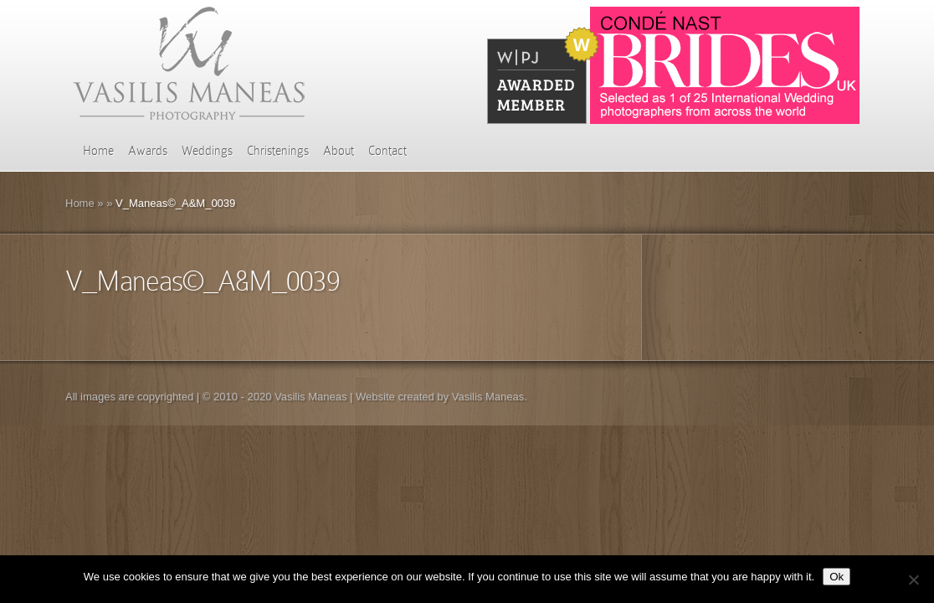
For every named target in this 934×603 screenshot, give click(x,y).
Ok (836, 576)
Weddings (207, 150)
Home (98, 150)
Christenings (278, 150)
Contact (387, 150)
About (338, 150)
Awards (147, 150)
